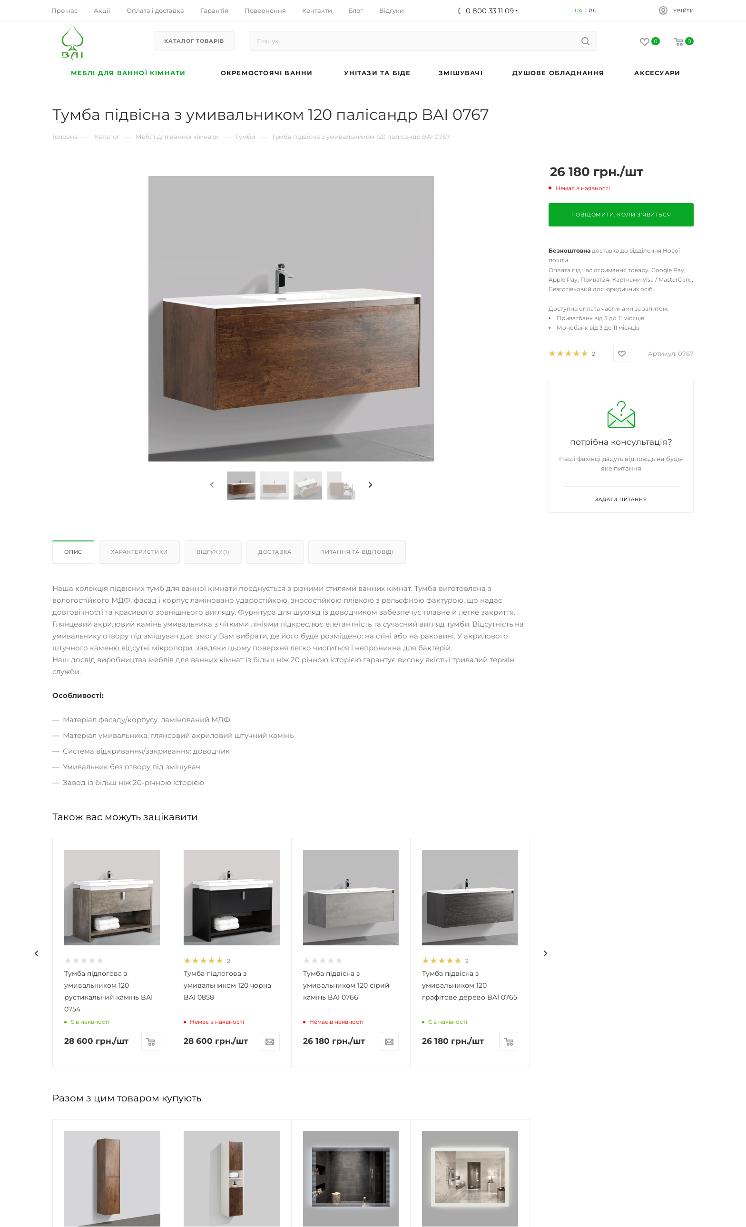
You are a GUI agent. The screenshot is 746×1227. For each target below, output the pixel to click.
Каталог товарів (194, 41)
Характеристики (139, 552)
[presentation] (211, 485)
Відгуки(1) (213, 552)
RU (593, 11)
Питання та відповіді (357, 552)
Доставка (275, 552)
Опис (73, 552)
